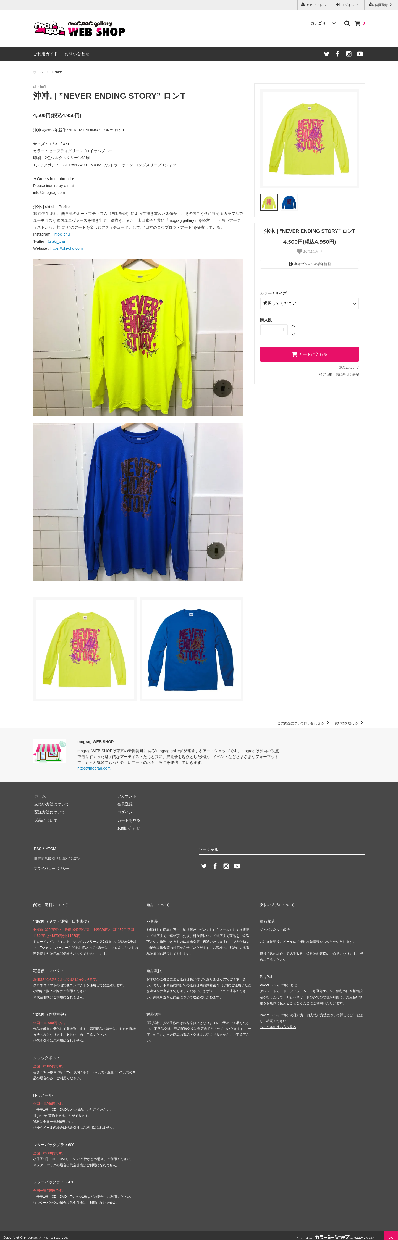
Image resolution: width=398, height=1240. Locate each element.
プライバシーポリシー (52, 864)
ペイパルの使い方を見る (278, 1022)
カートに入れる (309, 353)
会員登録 (381, 4)
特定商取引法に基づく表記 (339, 374)
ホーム (38, 72)
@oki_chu (56, 241)
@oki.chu (62, 234)
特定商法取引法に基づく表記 (58, 856)
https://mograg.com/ (94, 768)
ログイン (348, 4)
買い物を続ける (350, 723)
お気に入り (310, 251)
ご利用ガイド (45, 54)
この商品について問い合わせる (304, 723)
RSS (37, 847)
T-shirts (57, 72)
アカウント (314, 4)
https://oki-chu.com (66, 248)
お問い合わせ (77, 54)
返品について (349, 366)
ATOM (49, 847)
